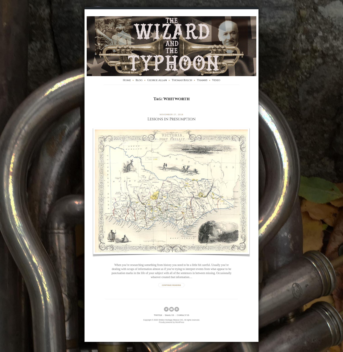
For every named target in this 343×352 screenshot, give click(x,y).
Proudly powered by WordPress (171, 323)
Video (216, 80)
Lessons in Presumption (171, 119)
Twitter (157, 315)
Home (127, 80)
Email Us (169, 315)
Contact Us (183, 315)
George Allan (157, 80)
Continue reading (171, 285)
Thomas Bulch (182, 80)
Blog (139, 80)
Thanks (202, 80)
